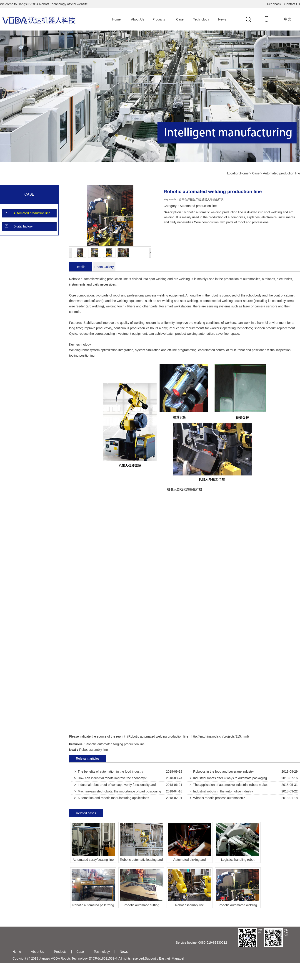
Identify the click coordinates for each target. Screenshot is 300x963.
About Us (137, 19)
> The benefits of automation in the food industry (108, 771)
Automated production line (281, 173)
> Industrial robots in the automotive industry (221, 791)
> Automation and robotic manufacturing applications (111, 798)
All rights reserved (131, 958)
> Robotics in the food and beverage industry (222, 771)
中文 (287, 19)
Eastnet (164, 958)
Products (158, 19)
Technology (201, 19)
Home (116, 19)
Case (180, 19)
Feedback (274, 4)
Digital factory (23, 226)
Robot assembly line (93, 749)
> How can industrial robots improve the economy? (110, 778)
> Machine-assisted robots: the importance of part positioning (117, 791)
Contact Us (292, 4)
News (222, 19)
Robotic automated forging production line (115, 744)
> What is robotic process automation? (217, 798)
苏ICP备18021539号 (103, 958)
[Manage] (177, 958)
